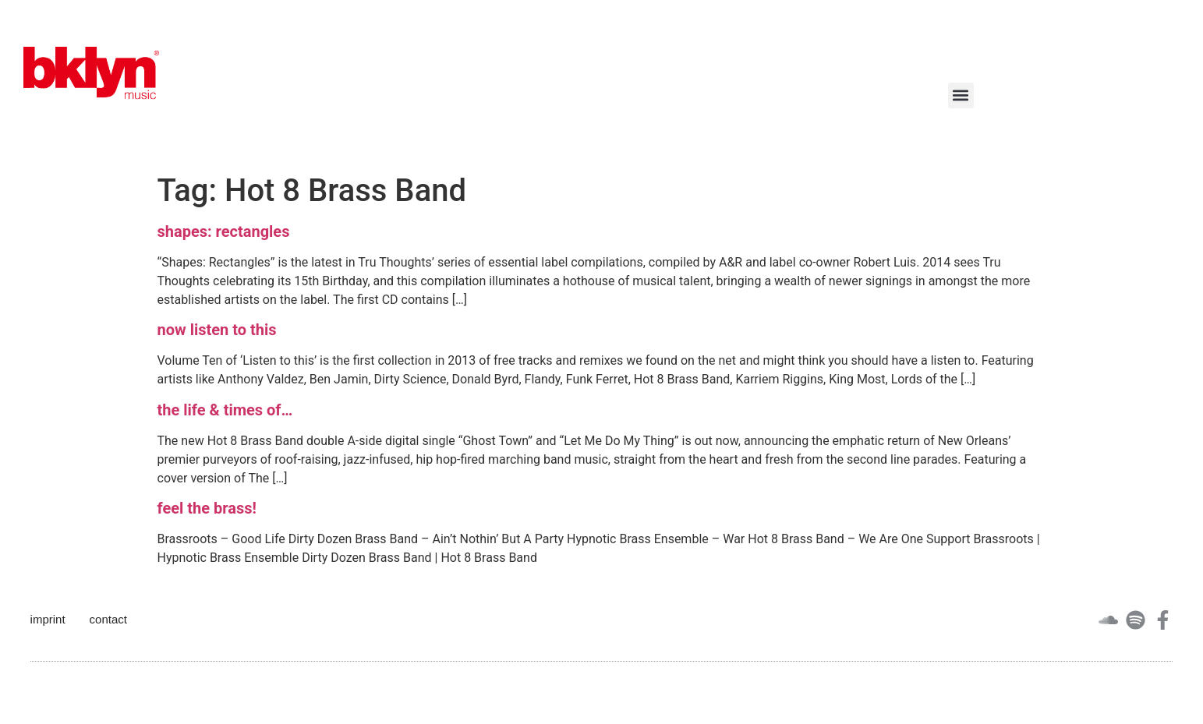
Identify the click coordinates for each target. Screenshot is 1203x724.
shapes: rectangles (223, 231)
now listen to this (217, 329)
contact (108, 619)
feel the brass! (207, 508)
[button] (961, 95)
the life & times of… (225, 410)
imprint (47, 619)
